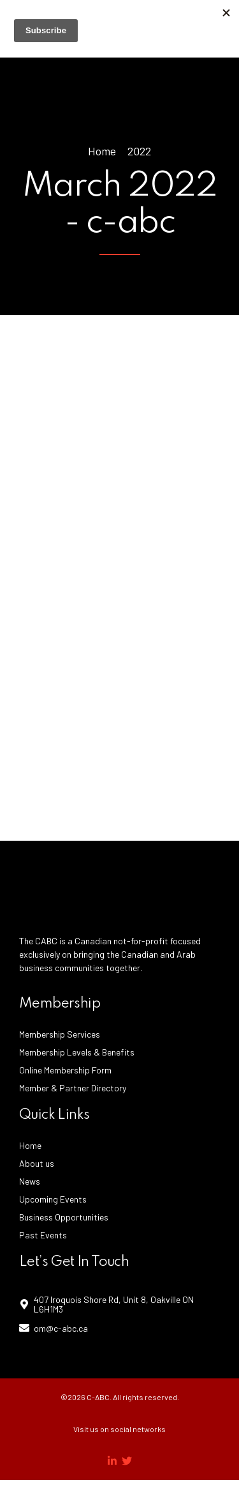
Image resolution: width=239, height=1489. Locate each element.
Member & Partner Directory (72, 1087)
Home (102, 151)
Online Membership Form (65, 1069)
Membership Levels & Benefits (76, 1052)
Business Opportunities (63, 1217)
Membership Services (59, 1034)
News (29, 1181)
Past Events (43, 1234)
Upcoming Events (53, 1199)
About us (36, 1163)
